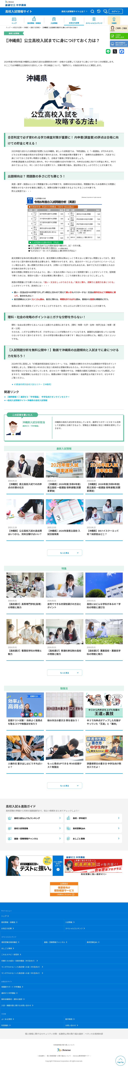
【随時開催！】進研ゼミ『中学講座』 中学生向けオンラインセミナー (38, 398)
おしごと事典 (75, 840)
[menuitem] (14, 20)
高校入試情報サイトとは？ (73, 11)
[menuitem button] (114, 20)
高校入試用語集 (17, 829)
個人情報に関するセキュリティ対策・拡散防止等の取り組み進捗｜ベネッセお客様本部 (64, 1035)
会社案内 (41, 1057)
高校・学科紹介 (76, 819)
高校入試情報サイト (18, 11)
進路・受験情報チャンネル (22, 840)
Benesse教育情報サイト (81, 1057)
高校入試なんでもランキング (23, 819)
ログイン (116, 11)
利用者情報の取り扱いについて (64, 1046)
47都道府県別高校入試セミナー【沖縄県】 (33, 385)
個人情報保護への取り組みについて (59, 1057)
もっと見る (64, 554)
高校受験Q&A (75, 829)
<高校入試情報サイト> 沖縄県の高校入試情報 (26, 401)
